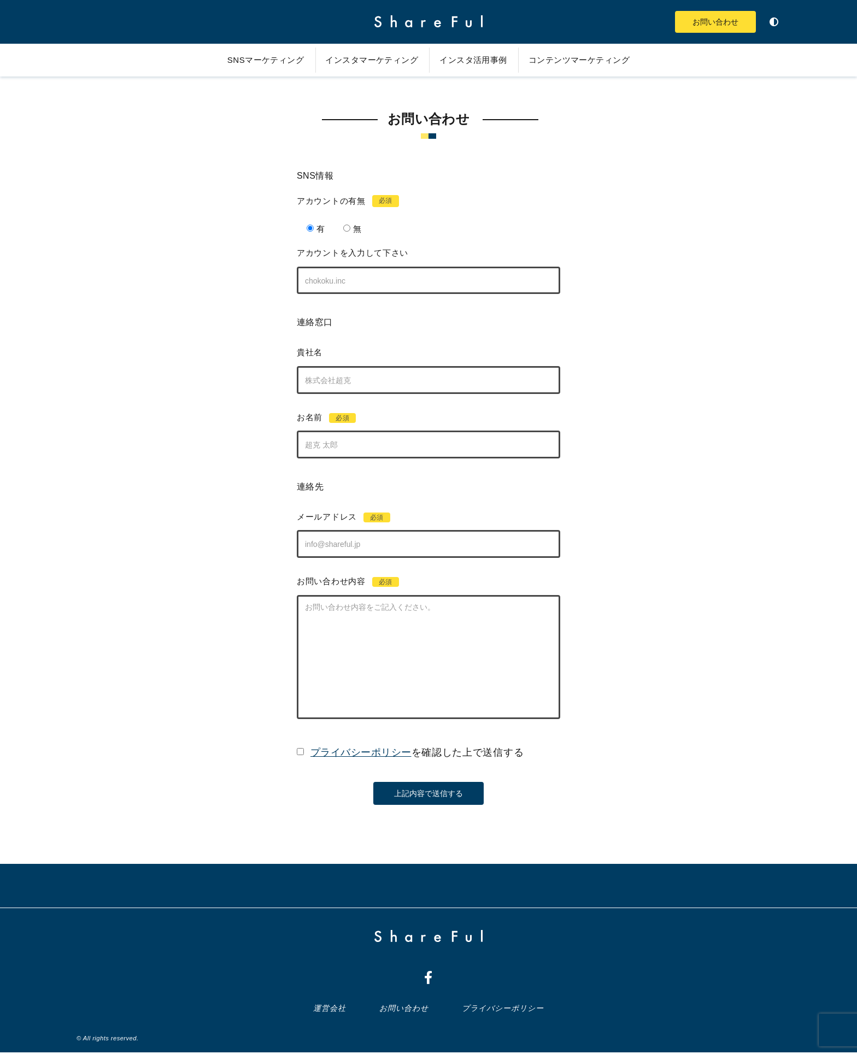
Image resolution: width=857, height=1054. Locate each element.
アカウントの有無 (338, 201)
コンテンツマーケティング (593, 59)
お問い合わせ (709, 21)
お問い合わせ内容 (338, 583)
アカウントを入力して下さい (343, 252)
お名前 (317, 418)
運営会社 (332, 1009)
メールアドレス (334, 518)
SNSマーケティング (251, 59)
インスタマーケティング (366, 59)
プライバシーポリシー (501, 1009)
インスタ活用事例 (478, 59)
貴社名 (300, 352)
